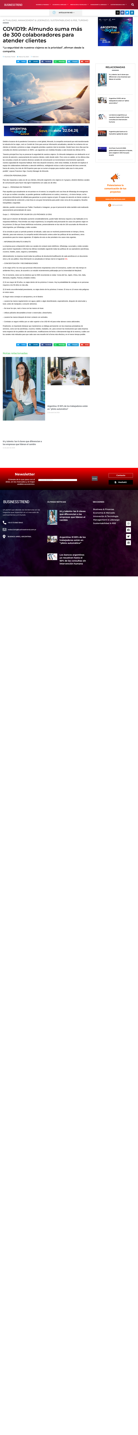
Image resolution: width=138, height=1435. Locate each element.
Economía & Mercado (60, 5)
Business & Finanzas (43, 5)
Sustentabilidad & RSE (119, 5)
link (66, 259)
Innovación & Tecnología (79, 5)
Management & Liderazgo (99, 5)
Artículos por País (66, 13)
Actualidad (10, 20)
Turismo (83, 20)
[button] (132, 4)
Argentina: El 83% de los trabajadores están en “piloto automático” (119, 100)
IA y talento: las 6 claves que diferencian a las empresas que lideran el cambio (119, 77)
